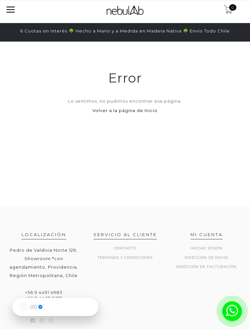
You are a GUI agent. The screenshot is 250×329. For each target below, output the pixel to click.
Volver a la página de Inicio (125, 110)
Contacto (125, 248)
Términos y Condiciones (125, 257)
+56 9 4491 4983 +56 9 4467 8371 (43, 295)
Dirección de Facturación (206, 266)
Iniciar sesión (206, 248)
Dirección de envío (206, 257)
